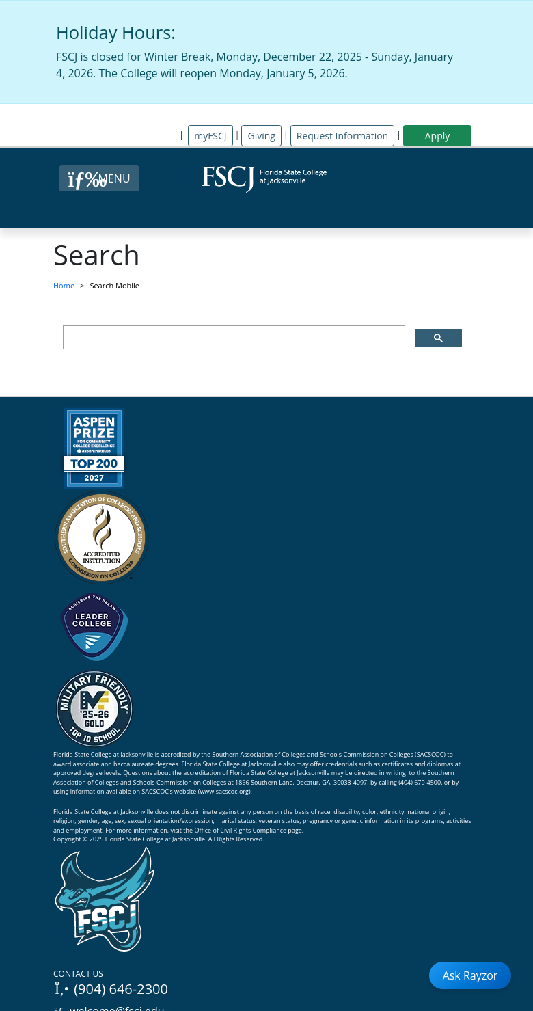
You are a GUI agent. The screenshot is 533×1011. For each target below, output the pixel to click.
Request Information (342, 135)
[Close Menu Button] (99, 178)
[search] (233, 337)
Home (63, 285)
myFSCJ (210, 135)
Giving (261, 135)
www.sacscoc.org (224, 791)
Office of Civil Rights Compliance (240, 830)
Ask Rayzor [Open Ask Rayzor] (470, 975)
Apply (437, 135)
